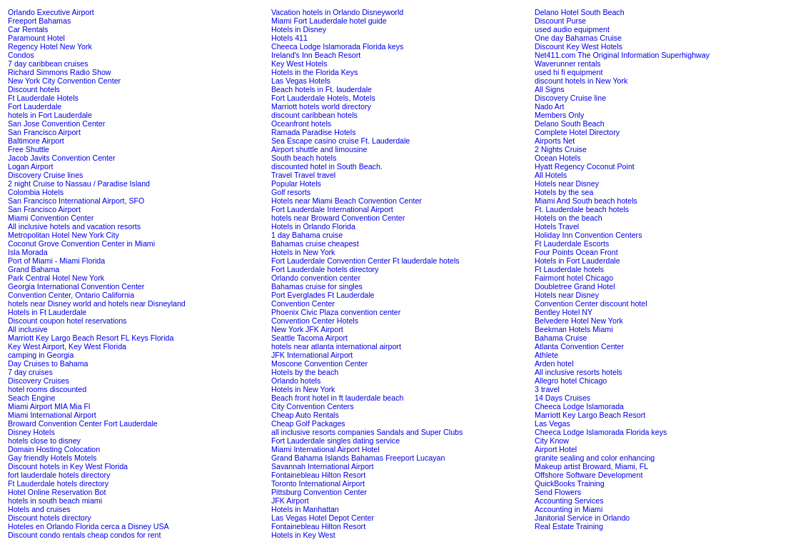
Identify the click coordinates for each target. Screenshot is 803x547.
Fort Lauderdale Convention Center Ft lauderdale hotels (365, 260)
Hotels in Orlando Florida (313, 226)
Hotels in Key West (303, 535)
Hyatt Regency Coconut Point (585, 166)
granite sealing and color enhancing (595, 457)
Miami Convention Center (51, 218)
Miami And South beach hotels (586, 200)
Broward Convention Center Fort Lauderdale (83, 423)
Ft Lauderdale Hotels (43, 98)
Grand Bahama (33, 269)
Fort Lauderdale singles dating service (335, 440)
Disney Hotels (31, 432)
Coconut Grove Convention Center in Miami (81, 243)
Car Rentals (28, 29)
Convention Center (303, 303)
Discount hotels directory (49, 517)
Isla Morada (28, 252)
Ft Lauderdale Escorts (572, 243)
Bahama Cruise (561, 337)
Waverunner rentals (568, 63)
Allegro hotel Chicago (571, 380)
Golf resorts (290, 192)
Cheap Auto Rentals (305, 415)
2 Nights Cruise (561, 149)
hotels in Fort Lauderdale (50, 115)
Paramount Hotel (36, 38)
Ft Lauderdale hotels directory (58, 483)
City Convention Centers (312, 406)
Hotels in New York (303, 252)
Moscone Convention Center (319, 363)
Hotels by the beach (304, 372)
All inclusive (28, 329)
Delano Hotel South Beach (580, 12)
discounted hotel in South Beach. (327, 166)
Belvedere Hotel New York (579, 320)
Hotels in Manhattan (305, 509)
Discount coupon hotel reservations (67, 320)
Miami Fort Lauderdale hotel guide (329, 20)
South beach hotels (303, 158)
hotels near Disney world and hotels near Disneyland (97, 303)
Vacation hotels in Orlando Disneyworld (337, 12)
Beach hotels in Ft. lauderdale (321, 89)
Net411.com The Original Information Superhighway (622, 55)
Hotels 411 (289, 38)
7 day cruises (30, 372)
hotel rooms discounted (47, 389)
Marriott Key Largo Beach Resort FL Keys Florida (90, 337)
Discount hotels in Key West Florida (68, 466)
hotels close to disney (44, 440)
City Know (552, 440)
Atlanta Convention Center (579, 346)
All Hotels (551, 175)
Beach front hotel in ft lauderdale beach (337, 397)
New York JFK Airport (307, 329)
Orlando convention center (315, 278)
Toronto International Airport (318, 483)
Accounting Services (569, 500)
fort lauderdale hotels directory (59, 475)
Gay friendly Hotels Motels (52, 457)
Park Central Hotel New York (56, 278)
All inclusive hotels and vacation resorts (74, 226)
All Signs (549, 89)
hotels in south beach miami (55, 500)
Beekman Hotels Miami (574, 329)
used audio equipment (572, 29)
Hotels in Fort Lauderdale (577, 260)
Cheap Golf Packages (308, 423)
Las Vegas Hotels (300, 80)
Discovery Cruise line (570, 98)
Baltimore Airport (36, 140)
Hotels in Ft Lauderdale (47, 312)
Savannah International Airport (322, 466)
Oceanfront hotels (301, 123)
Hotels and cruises (39, 509)
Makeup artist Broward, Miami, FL (591, 466)
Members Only (559, 115)
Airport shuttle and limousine (319, 149)
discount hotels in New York (581, 80)
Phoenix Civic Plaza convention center (335, 312)
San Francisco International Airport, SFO (76, 200)
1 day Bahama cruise (307, 235)
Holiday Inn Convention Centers (588, 235)
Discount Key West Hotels (578, 46)
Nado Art (549, 106)
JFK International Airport (312, 355)
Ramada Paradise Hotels (313, 132)
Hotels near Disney (567, 183)
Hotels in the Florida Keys (314, 72)
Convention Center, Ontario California (71, 295)
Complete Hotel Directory (577, 132)
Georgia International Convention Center (76, 286)
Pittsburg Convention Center (319, 492)
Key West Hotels (299, 63)
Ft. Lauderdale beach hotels (582, 209)
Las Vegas (552, 423)
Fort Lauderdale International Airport (332, 209)
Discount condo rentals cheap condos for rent (84, 535)
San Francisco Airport (44, 132)
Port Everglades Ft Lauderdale (323, 295)
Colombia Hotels (36, 192)
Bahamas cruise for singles (317, 286)
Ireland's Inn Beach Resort (315, 55)
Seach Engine (31, 397)
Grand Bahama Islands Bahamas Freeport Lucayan (358, 457)
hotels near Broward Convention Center (338, 218)
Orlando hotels (295, 380)
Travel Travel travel (303, 175)
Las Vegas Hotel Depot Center (322, 517)
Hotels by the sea (564, 192)
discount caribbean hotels (314, 115)
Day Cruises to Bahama (48, 363)
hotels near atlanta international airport (336, 346)
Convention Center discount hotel (591, 303)
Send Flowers (558, 492)
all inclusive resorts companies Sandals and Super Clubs (367, 432)
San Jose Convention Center (56, 123)
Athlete (546, 355)
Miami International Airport (52, 415)
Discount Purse (560, 20)
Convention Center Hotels (314, 320)
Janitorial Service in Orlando (582, 517)
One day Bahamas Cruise (578, 38)
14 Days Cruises (562, 397)
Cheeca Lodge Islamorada (579, 406)
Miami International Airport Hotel (325, 449)
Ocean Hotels (558, 158)
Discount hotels (34, 89)
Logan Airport (30, 166)
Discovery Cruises (38, 380)
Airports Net (555, 140)
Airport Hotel (556, 449)
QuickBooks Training (570, 483)
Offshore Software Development (588, 475)
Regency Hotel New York (50, 46)
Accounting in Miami (568, 509)
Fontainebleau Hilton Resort (318, 475)
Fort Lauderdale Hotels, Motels (323, 98)
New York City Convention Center (64, 80)
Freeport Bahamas (39, 20)
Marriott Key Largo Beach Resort (590, 415)
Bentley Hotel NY (563, 312)
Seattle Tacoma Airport (309, 337)
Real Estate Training (569, 526)
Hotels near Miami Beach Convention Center (346, 200)
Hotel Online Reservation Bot (57, 492)
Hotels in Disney (298, 29)
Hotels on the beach (568, 218)
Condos (21, 55)
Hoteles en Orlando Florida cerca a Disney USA (88, 526)
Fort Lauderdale (34, 106)
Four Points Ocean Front (576, 252)
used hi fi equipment (568, 72)
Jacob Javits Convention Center (61, 158)
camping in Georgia (41, 355)
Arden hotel (554, 363)
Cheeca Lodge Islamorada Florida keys (337, 46)
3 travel (547, 389)
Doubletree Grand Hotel (575, 286)
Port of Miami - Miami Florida (56, 260)
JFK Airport (290, 500)
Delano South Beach (570, 123)
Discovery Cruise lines (45, 175)
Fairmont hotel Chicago (574, 278)
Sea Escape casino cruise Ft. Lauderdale (340, 140)
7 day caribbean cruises (48, 63)
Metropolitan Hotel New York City (63, 235)
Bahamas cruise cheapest (315, 243)
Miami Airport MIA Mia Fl (49, 406)
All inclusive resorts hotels (578, 372)
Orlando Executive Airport (51, 12)
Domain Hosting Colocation (54, 449)
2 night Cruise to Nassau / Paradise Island (79, 183)
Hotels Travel (557, 226)
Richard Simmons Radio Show (59, 72)
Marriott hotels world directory (321, 106)
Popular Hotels (296, 183)
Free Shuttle (28, 149)
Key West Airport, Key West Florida (67, 346)
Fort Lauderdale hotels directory (324, 269)
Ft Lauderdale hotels (569, 269)
